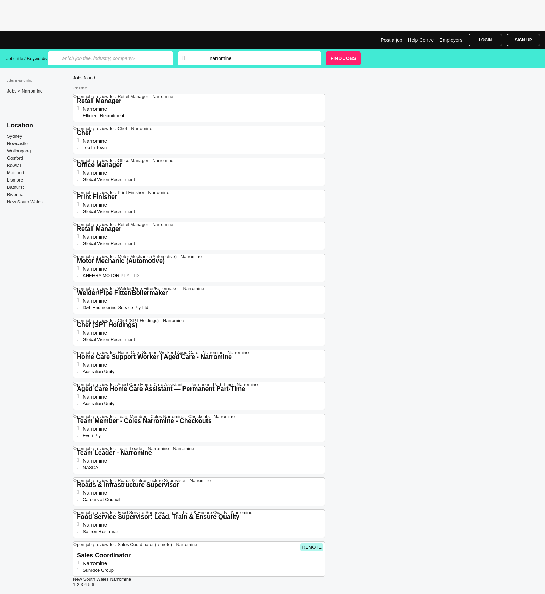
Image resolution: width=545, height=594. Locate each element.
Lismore (15, 180)
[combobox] (258, 58)
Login (485, 40)
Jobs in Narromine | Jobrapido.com (32, 40)
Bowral (14, 165)
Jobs (12, 91)
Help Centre (421, 40)
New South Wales (25, 201)
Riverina (15, 194)
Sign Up (523, 40)
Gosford (15, 158)
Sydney (14, 136)
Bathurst (15, 187)
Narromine (32, 91)
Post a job (391, 40)
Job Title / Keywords (26, 58)
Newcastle (17, 143)
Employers (450, 40)
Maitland (15, 172)
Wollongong (19, 150)
